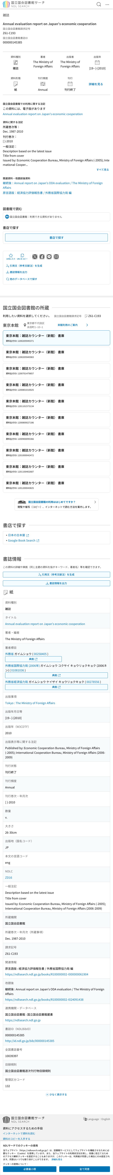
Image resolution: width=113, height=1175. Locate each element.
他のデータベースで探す (21, 279)
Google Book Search (24, 540)
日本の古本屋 (18, 535)
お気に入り (10, 256)
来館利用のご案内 (73, 325)
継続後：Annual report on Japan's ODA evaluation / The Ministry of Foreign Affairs (53, 185)
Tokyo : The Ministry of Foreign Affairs (30, 703)
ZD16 (8, 877)
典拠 (33, 659)
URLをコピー (22, 256)
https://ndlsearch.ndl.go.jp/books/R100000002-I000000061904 (46, 974)
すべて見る (102, 169)
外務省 (9, 654)
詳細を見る (96, 84)
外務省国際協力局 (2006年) (22, 665)
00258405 (40, 654)
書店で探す (56, 237)
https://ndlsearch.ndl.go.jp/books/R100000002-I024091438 (44, 999)
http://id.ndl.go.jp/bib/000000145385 (29, 1041)
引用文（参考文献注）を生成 (24, 266)
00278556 (92, 682)
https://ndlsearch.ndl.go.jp (23, 1020)
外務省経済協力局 (16, 682)
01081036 (17, 670)
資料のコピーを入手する (16, 1138)
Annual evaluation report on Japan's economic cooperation (43, 114)
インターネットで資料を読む (19, 1133)
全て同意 (85, 1169)
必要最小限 (29, 1169)
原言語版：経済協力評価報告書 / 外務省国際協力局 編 (37, 193)
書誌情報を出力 (16, 272)
